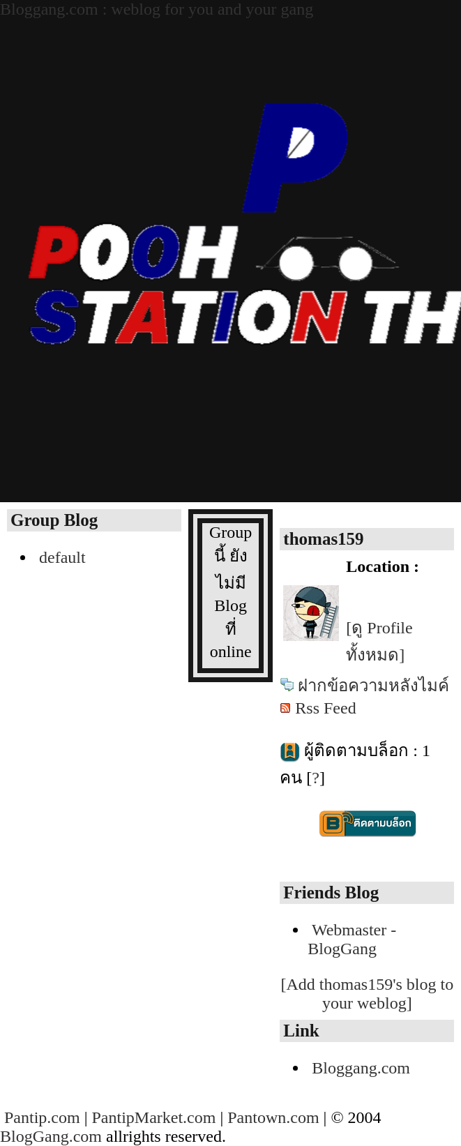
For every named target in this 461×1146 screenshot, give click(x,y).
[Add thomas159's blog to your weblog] (367, 993)
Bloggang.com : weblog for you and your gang (156, 9)
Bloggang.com (361, 1068)
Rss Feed (325, 708)
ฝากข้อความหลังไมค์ (373, 686)
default (62, 557)
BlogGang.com (51, 1136)
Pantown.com (273, 1117)
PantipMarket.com (153, 1117)
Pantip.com (42, 1117)
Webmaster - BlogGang (352, 939)
